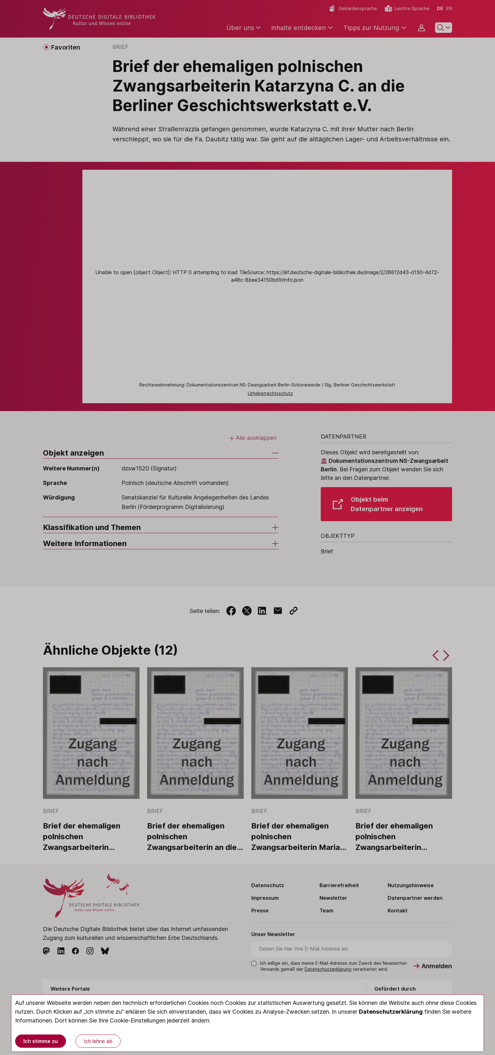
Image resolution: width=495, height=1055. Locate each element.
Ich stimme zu (40, 1041)
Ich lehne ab (98, 1041)
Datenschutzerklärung (391, 1011)
